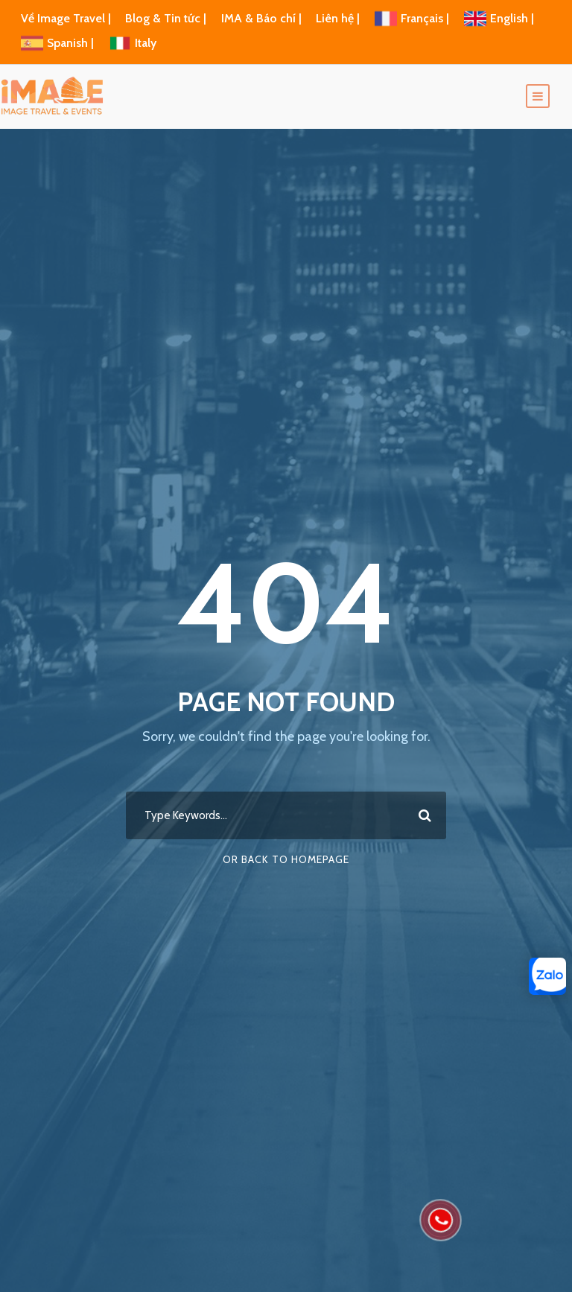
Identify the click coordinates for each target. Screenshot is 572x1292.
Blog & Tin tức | (167, 18)
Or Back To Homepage (286, 859)
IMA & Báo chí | (261, 18)
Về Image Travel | (66, 18)
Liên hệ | (339, 18)
